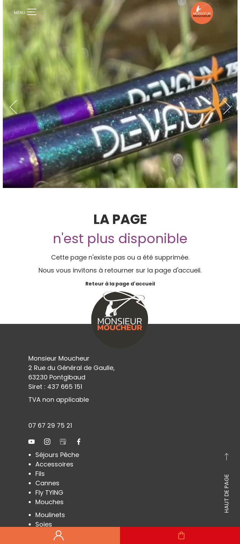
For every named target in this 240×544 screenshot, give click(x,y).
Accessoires (54, 453)
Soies (43, 513)
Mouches (49, 491)
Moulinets (50, 504)
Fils (40, 462)
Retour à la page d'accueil (120, 272)
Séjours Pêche (57, 444)
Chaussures (54, 522)
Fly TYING (49, 481)
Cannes (47, 472)
